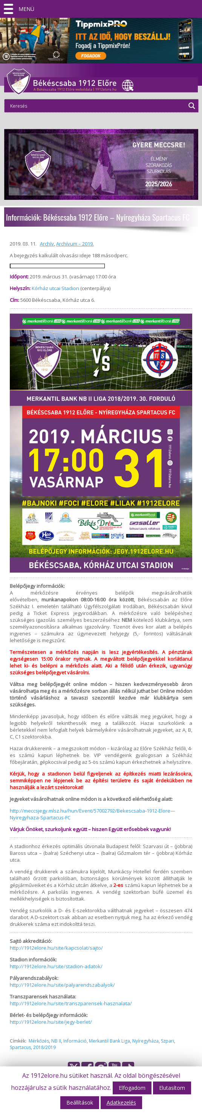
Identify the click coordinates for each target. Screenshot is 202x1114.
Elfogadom (132, 1087)
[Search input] (97, 105)
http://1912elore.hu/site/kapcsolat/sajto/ (56, 947)
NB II (56, 1041)
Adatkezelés (121, 1102)
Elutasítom (172, 1087)
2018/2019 (44, 1047)
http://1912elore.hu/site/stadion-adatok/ (56, 966)
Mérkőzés (39, 1041)
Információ (75, 1041)
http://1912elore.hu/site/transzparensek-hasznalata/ (71, 1003)
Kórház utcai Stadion (55, 288)
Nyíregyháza (145, 1041)
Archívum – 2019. (75, 243)
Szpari (167, 1041)
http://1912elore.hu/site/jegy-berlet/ (51, 1021)
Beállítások (79, 1102)
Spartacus (20, 1047)
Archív (47, 243)
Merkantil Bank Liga (109, 1041)
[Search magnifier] (191, 105)
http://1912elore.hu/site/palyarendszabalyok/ (62, 984)
